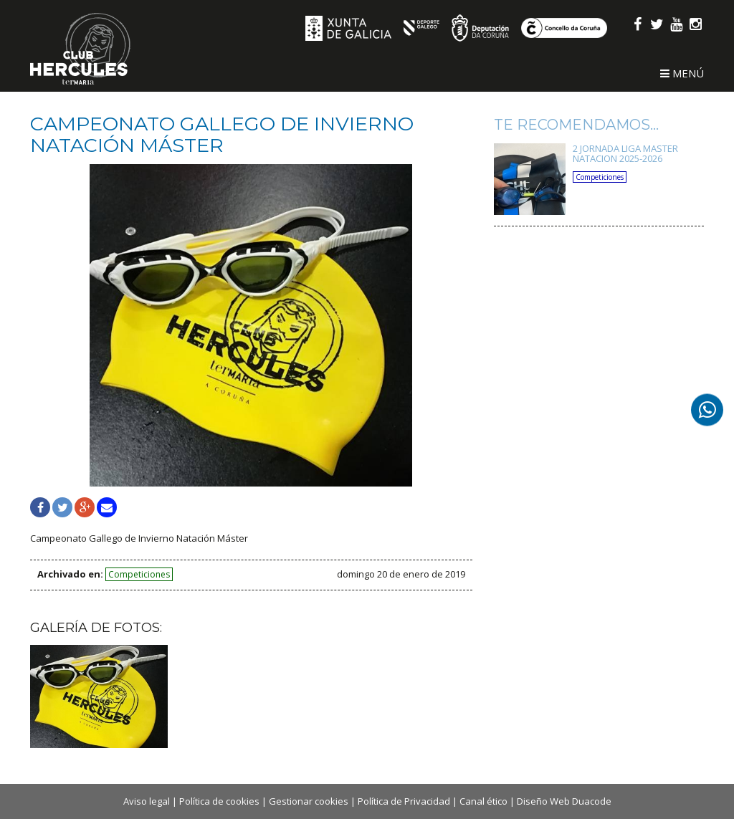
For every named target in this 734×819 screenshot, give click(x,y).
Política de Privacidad (404, 801)
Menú (682, 73)
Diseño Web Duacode (564, 801)
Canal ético (483, 801)
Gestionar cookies (308, 801)
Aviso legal (146, 801)
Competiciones (139, 574)
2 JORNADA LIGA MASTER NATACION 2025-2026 (625, 153)
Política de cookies (219, 801)
